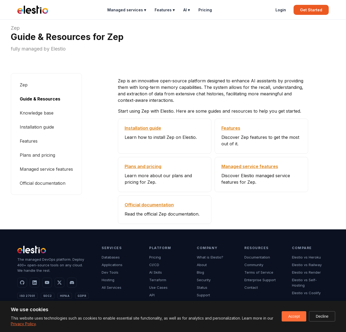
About (202, 265)
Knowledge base (37, 113)
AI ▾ (186, 10)
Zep (15, 28)
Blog (200, 272)
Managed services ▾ (126, 10)
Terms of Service (258, 272)
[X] (59, 282)
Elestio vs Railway (307, 265)
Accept (294, 316)
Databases (111, 257)
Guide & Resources (40, 99)
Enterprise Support (260, 280)
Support (203, 295)
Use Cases (158, 287)
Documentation (257, 257)
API (152, 295)
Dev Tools (110, 272)
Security (204, 280)
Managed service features (46, 169)
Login (280, 10)
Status (202, 287)
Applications (112, 265)
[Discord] (72, 282)
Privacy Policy (23, 323)
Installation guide (37, 127)
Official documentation (42, 183)
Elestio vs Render (306, 272)
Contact (251, 287)
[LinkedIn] (34, 282)
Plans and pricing (37, 155)
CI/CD (154, 265)
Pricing (205, 10)
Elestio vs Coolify (306, 293)
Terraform (157, 280)
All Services (111, 287)
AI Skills (155, 272)
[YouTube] (47, 282)
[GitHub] (22, 282)
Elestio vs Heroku (306, 257)
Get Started (311, 10)
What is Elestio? (210, 257)
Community (253, 265)
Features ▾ (165, 10)
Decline (322, 316)
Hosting (108, 280)
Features (29, 141)
